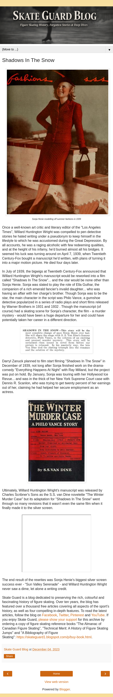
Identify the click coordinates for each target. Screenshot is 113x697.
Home (56, 673)
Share (9, 656)
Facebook (49, 615)
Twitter (64, 615)
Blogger (64, 689)
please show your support (58, 619)
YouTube (98, 615)
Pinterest (77, 615)
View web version (56, 682)
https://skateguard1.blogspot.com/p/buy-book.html (53, 637)
